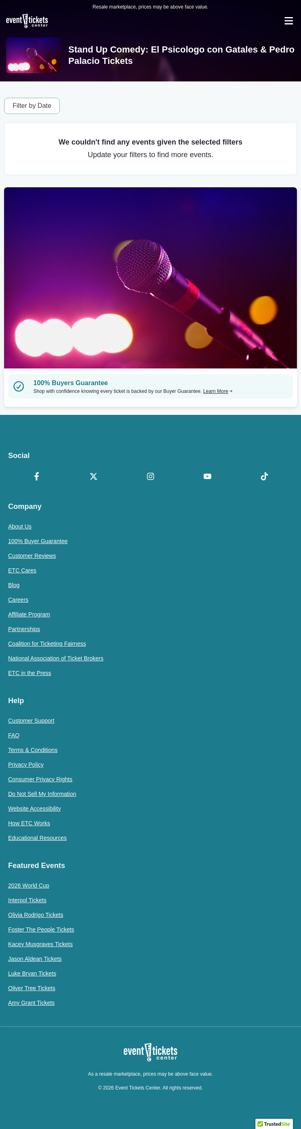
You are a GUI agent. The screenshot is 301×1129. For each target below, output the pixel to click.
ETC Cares (22, 570)
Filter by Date (32, 105)
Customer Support (31, 720)
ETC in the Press (29, 673)
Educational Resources (37, 838)
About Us (20, 526)
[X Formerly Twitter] (93, 477)
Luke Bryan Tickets (32, 973)
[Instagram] (150, 477)
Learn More (218, 391)
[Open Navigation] (289, 21)
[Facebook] (36, 477)
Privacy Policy (26, 764)
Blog (14, 585)
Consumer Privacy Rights (40, 779)
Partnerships (24, 629)
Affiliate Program (29, 614)
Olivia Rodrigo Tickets (35, 915)
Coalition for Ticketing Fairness (47, 643)
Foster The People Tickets (41, 929)
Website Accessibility (34, 808)
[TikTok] (264, 477)
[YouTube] (207, 477)
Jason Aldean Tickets (35, 959)
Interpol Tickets (27, 900)
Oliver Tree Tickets (31, 988)
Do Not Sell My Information (42, 794)
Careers (18, 599)
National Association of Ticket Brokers (55, 658)
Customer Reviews (32, 555)
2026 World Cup (28, 885)
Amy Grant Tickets (31, 1003)
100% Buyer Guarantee (38, 541)
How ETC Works (29, 823)
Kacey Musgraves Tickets (40, 944)
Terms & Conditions (32, 750)
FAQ (14, 735)
